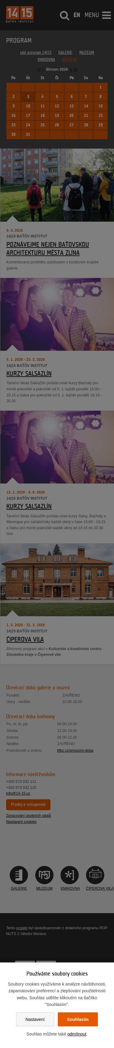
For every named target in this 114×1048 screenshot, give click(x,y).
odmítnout (76, 1034)
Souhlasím (78, 1019)
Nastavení (35, 1019)
